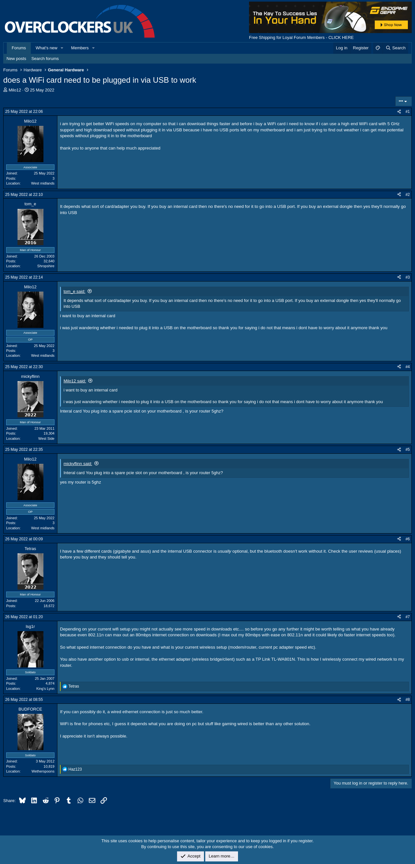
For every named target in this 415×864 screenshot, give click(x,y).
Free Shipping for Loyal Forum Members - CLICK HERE (301, 37)
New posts (16, 58)
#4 (408, 367)
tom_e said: (74, 291)
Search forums (45, 58)
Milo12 (15, 90)
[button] (62, 48)
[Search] (395, 48)
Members (80, 47)
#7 (408, 617)
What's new (46, 47)
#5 (408, 449)
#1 (408, 111)
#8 (408, 699)
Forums (19, 47)
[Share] (399, 111)
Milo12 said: (75, 380)
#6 (408, 539)
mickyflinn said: (78, 463)
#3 (408, 277)
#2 (408, 194)
